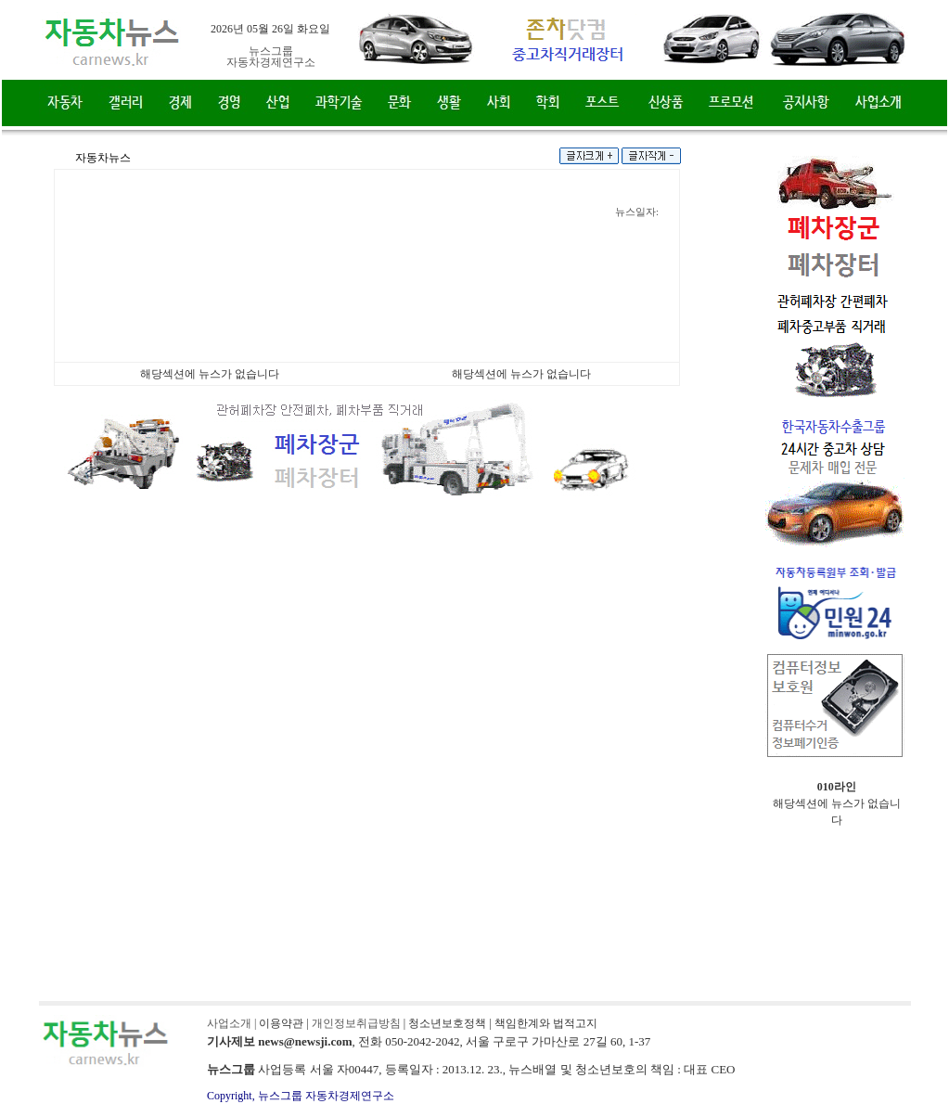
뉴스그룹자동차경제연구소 (270, 57)
